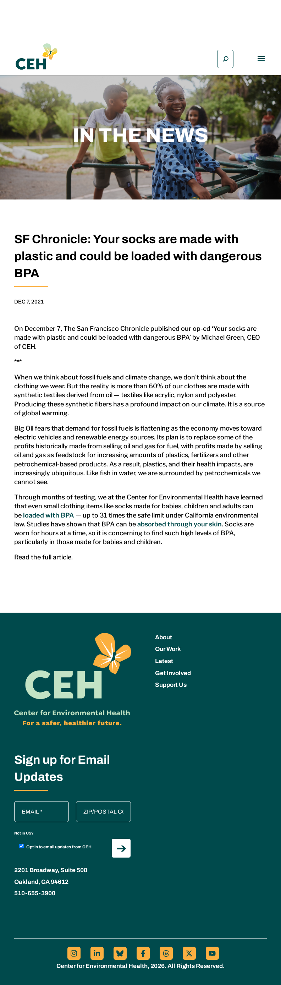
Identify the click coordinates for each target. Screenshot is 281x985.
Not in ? (24, 833)
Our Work (168, 649)
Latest (164, 661)
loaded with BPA (48, 515)
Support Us (171, 685)
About (163, 637)
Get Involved (173, 673)
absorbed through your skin (179, 524)
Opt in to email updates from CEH (55, 846)
